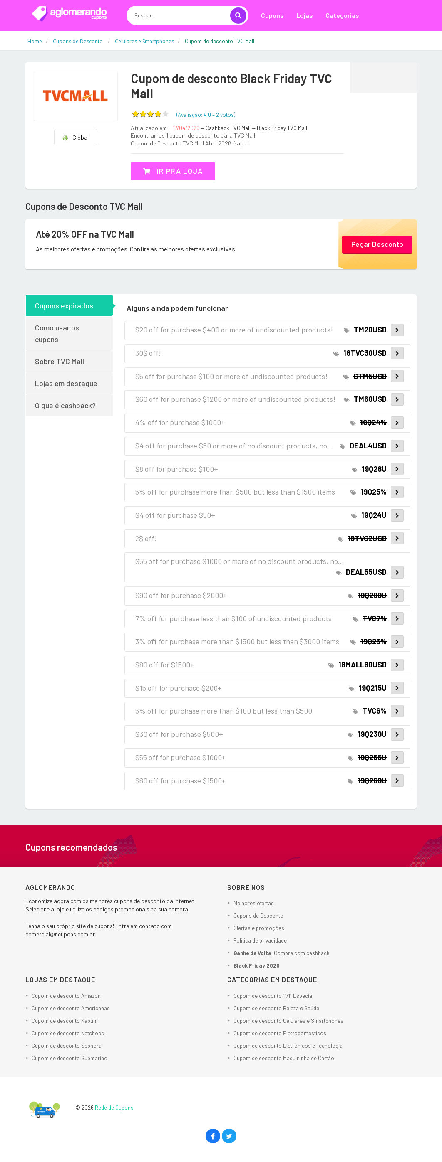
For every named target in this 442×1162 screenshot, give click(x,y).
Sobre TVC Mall (59, 361)
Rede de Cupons (114, 1107)
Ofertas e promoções (258, 928)
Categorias (342, 15)
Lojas (304, 15)
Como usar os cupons (57, 333)
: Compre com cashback (281, 953)
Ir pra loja (173, 170)
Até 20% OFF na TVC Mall (85, 234)
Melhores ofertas (253, 903)
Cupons (272, 15)
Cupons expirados (64, 305)
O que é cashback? (65, 405)
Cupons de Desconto (258, 915)
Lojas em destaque (66, 383)
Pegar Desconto (377, 244)
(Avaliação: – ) (205, 114)
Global (75, 137)
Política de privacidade (260, 940)
